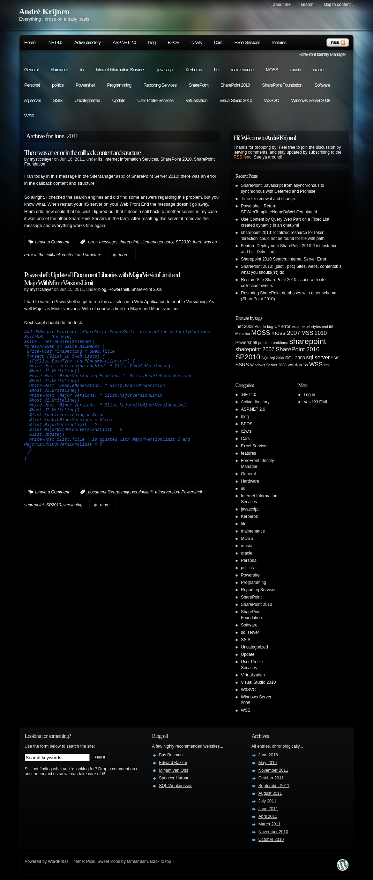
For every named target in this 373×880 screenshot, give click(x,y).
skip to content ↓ (339, 4)
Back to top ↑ (162, 861)
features (279, 42)
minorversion (167, 520)
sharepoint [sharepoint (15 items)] (307, 341)
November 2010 (273, 831)
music (295, 69)
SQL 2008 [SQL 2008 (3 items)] (295, 357)
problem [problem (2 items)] (265, 342)
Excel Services (247, 42)
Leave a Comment (52, 242)
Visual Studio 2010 (235, 100)
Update (118, 100)
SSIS (57, 100)
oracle (318, 69)
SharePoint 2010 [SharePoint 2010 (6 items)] (297, 349)
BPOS (173, 42)
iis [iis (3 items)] (331, 326)
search (307, 4)
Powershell (85, 85)
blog (151, 42)
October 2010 (271, 839)
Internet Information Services (120, 69)
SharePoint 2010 (235, 85)
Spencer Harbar (174, 778)
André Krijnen (44, 11)
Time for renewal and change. (268, 198)
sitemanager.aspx (156, 242)
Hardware (59, 69)
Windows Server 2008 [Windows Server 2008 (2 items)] (268, 365)
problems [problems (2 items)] (280, 342)
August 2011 (270, 793)
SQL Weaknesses (175, 785)
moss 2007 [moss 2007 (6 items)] (285, 333)
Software (322, 85)
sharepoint (128, 242)
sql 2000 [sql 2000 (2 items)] (277, 358)
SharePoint (198, 85)
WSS (29, 115)
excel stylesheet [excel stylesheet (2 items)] (314, 326)
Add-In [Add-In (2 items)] (260, 326)
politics (58, 85)
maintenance (242, 69)
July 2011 (267, 801)
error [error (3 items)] (286, 326)
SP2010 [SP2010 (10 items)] (248, 357)
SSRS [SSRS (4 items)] (242, 364)
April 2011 (268, 816)
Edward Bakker (173, 762)
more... (125, 254)
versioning (73, 533)
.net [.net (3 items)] (239, 326)
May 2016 (268, 762)
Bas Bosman (171, 755)
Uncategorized (87, 100)
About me (282, 4)
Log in (309, 394)
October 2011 (271, 778)
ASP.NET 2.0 (124, 42)
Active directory (87, 42)
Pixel (90, 861)
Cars (218, 42)
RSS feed (243, 157)
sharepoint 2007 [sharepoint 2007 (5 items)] (255, 349)
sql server (32, 100)
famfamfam (137, 861)
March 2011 (270, 824)
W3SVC (271, 100)
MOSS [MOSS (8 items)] (260, 332)
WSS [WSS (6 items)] (315, 364)
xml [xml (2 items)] (327, 365)
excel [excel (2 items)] (296, 326)
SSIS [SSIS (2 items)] (335, 358)
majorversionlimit (137, 520)
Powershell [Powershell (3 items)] (246, 342)
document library (103, 520)
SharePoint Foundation (282, 85)
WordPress (58, 861)
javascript (165, 69)
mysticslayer (41, 159)
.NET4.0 (54, 42)
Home (30, 42)
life (216, 69)
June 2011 (268, 808)
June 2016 (268, 755)
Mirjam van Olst (173, 770)
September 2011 (274, 785)
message (107, 242)
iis (82, 69)
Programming (119, 85)
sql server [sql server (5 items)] (318, 357)
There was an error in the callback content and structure (82, 152)
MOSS (272, 69)
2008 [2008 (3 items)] (249, 326)
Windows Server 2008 (310, 100)
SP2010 (183, 242)
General (31, 69)
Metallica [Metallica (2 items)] (243, 333)
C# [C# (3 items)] (277, 326)
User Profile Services (155, 100)
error (92, 242)
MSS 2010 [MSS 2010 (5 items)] (314, 333)
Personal (32, 85)
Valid (316, 401)
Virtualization (196, 100)
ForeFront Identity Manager (322, 54)
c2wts (197, 42)
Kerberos (194, 69)
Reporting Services (160, 85)
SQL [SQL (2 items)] (265, 358)
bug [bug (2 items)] (270, 326)
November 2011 (273, 770)
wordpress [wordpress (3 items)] (298, 364)
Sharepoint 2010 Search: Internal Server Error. (284, 259)
